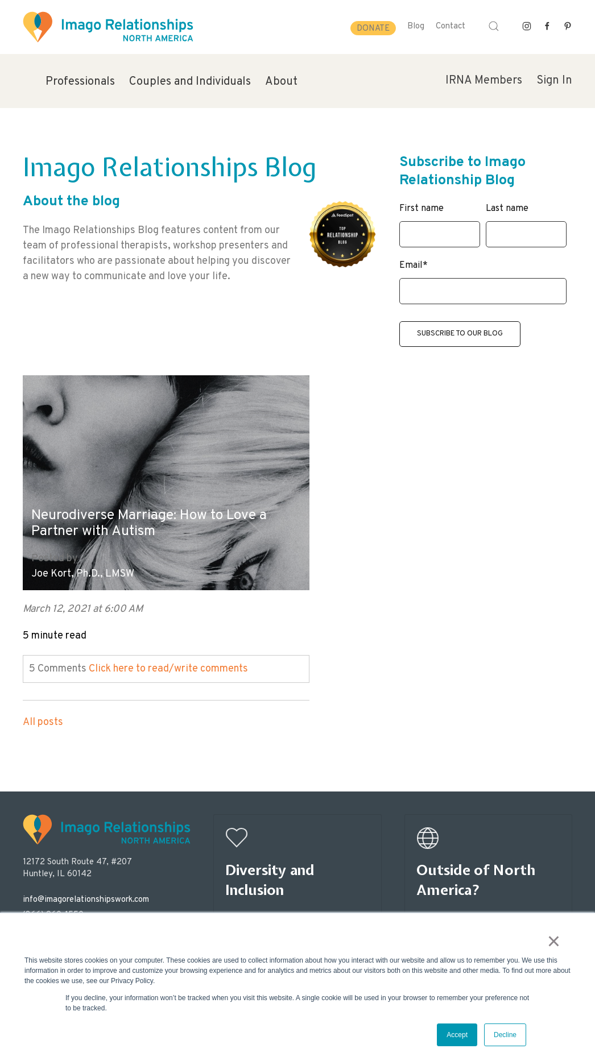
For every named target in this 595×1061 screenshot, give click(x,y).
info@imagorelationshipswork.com (86, 880)
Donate (373, 28)
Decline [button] (505, 1035)
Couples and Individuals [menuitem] (190, 81)
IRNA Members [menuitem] (483, 80)
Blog (415, 26)
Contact (450, 26)
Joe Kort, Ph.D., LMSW (82, 554)
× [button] (558, 944)
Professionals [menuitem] (80, 81)
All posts (43, 703)
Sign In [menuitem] (554, 80)
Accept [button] (457, 1035)
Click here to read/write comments (168, 649)
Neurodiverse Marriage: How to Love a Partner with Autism (140, 502)
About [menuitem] (281, 81)
